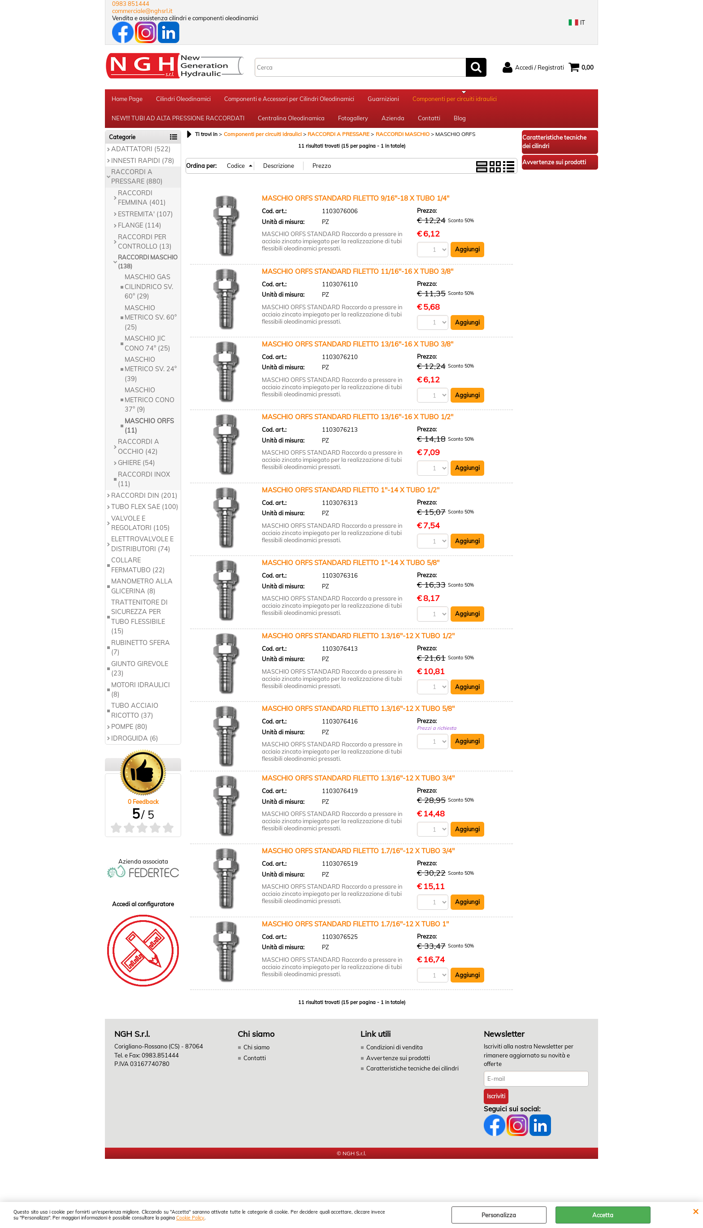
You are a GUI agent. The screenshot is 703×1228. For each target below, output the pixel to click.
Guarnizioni (383, 100)
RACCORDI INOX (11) (144, 485)
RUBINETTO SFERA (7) (140, 653)
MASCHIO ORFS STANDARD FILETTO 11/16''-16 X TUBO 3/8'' (357, 277)
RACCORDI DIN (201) (144, 501)
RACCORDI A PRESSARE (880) (137, 182)
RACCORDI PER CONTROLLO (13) (145, 247)
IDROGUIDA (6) (134, 744)
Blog (460, 122)
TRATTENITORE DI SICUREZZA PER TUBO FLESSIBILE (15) (139, 622)
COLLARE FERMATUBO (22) (138, 571)
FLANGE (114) (139, 231)
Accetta (602, 1215)
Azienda (393, 122)
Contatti (429, 122)
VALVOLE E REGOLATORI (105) (140, 529)
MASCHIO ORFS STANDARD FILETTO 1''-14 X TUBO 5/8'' (350, 569)
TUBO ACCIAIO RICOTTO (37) (134, 716)
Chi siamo (256, 1053)
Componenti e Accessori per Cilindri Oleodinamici (289, 100)
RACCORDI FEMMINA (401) (142, 203)
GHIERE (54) (136, 469)
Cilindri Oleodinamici (183, 100)
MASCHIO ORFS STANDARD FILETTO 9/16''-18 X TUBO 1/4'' (355, 204)
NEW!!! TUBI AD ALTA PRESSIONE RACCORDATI (178, 122)
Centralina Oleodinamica (291, 122)
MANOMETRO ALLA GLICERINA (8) (142, 592)
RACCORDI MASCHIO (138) (148, 268)
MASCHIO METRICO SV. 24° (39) (151, 375)
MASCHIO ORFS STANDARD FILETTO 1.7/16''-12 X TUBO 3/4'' (358, 857)
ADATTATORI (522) (141, 155)
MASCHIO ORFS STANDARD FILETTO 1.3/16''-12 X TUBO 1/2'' (358, 641)
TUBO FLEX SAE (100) (144, 513)
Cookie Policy (190, 1218)
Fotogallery (353, 122)
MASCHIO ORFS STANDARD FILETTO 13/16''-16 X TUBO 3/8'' (357, 350)
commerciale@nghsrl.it (142, 10)
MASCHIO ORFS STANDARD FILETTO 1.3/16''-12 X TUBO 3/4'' (358, 784)
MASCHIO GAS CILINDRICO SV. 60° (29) (149, 293)
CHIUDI (696, 1210)
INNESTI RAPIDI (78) (142, 166)
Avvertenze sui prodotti (398, 1064)
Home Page (127, 100)
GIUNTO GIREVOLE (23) (139, 674)
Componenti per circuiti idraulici (454, 100)
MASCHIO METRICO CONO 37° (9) (149, 406)
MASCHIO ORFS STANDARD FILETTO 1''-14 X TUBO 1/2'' (350, 495)
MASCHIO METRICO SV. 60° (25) (151, 323)
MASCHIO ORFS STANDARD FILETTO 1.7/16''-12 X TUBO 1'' (355, 930)
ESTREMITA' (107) (145, 220)
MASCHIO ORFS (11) (149, 431)
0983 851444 (130, 3)
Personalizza (499, 1215)
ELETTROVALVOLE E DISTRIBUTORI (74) (142, 550)
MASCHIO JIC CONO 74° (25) (147, 349)
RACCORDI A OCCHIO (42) (138, 452)
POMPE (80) (129, 733)
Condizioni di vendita (394, 1053)
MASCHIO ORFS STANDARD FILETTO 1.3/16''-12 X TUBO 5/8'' (358, 714)
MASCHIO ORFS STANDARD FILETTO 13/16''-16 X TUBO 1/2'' (357, 423)
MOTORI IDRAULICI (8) (140, 695)
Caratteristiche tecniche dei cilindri (412, 1074)
